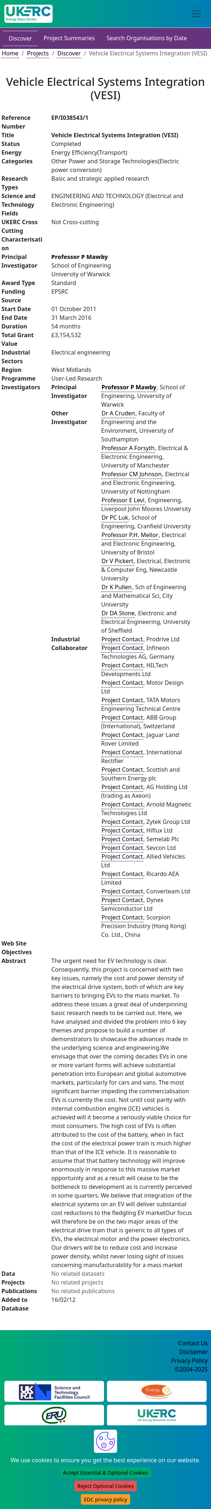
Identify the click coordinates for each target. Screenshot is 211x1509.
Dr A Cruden (118, 413)
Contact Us (193, 1343)
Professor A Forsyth (128, 448)
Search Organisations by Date (147, 38)
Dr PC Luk (115, 517)
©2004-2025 (191, 1369)
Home (10, 53)
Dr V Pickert (117, 561)
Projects (38, 53)
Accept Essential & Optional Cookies (105, 1472)
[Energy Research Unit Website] (54, 1414)
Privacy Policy (189, 1361)
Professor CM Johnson (132, 474)
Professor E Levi (123, 500)
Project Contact (122, 639)
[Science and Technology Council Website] (54, 1391)
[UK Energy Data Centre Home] (28, 14)
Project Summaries (69, 38)
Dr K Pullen (117, 587)
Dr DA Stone (118, 613)
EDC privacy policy (105, 1499)
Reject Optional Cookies (105, 1486)
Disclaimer (193, 1352)
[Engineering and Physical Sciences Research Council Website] (156, 1391)
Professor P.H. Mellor (130, 535)
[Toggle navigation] (196, 14)
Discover (20, 38)
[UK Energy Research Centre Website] (157, 1414)
